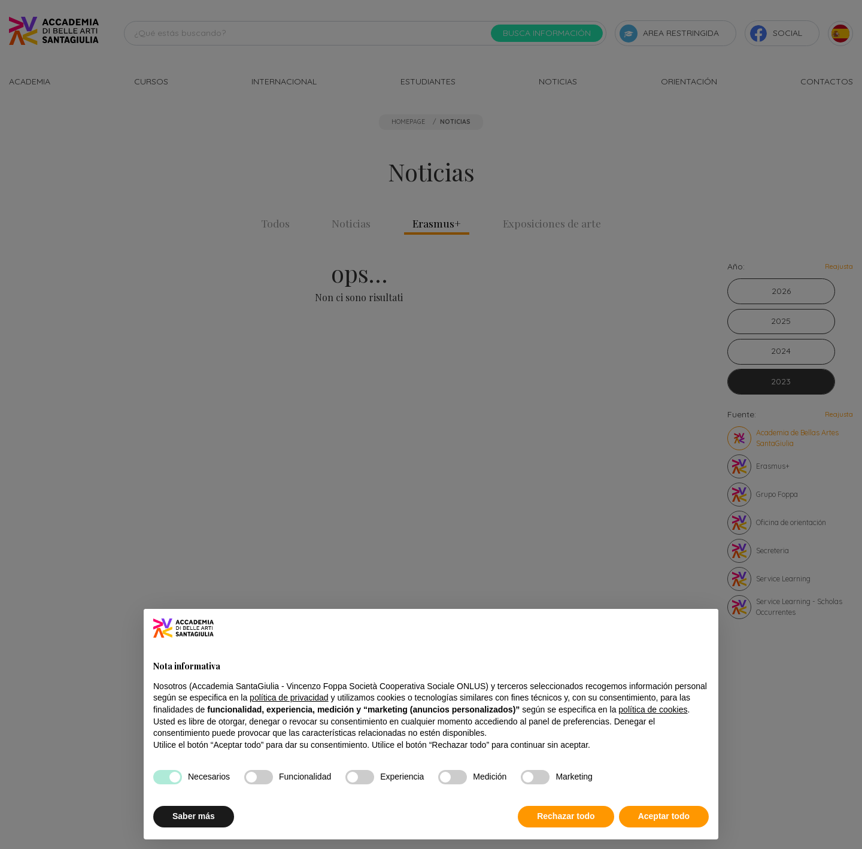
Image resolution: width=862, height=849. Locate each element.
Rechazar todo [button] (565, 816)
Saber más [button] (193, 816)
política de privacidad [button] (289, 697)
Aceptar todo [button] (664, 816)
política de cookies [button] (652, 709)
